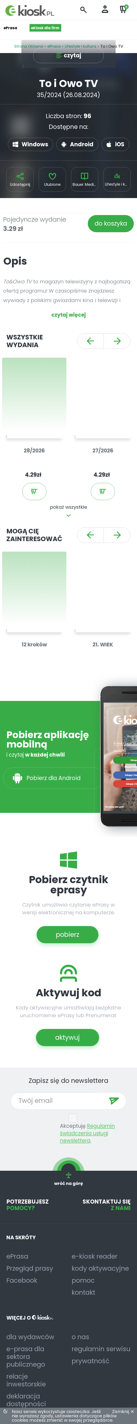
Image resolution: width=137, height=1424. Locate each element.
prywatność (90, 1361)
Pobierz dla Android (54, 778)
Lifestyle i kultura (118, 184)
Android (81, 144)
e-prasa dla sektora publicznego (25, 1357)
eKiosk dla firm (45, 28)
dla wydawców (30, 1337)
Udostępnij (20, 184)
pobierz (67, 934)
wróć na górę (68, 1178)
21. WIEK (102, 644)
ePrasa (17, 1256)
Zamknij (120, 1411)
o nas (80, 1337)
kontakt (83, 1292)
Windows (35, 144)
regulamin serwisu (101, 1349)
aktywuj (67, 1037)
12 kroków (34, 644)
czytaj (72, 55)
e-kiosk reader (95, 1256)
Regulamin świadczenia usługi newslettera (87, 1133)
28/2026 (34, 450)
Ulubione (52, 184)
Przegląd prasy (29, 1268)
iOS (119, 144)
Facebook (21, 1280)
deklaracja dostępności (26, 1400)
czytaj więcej (68, 314)
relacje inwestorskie (26, 1380)
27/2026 (102, 450)
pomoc (83, 1280)
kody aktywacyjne (100, 1268)
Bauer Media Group (85, 184)
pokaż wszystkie (68, 507)
